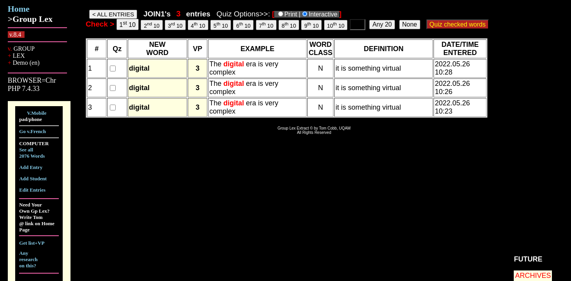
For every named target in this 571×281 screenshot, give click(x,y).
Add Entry (30, 167)
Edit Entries (32, 190)
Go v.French (32, 131)
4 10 (198, 25)
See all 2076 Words (32, 153)
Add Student (32, 178)
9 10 (311, 25)
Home (19, 9)
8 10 (289, 25)
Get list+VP (31, 243)
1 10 (128, 24)
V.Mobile (36, 113)
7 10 (266, 25)
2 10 (151, 25)
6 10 (243, 25)
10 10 (336, 25)
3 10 (175, 25)
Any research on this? (28, 259)
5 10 (220, 25)
